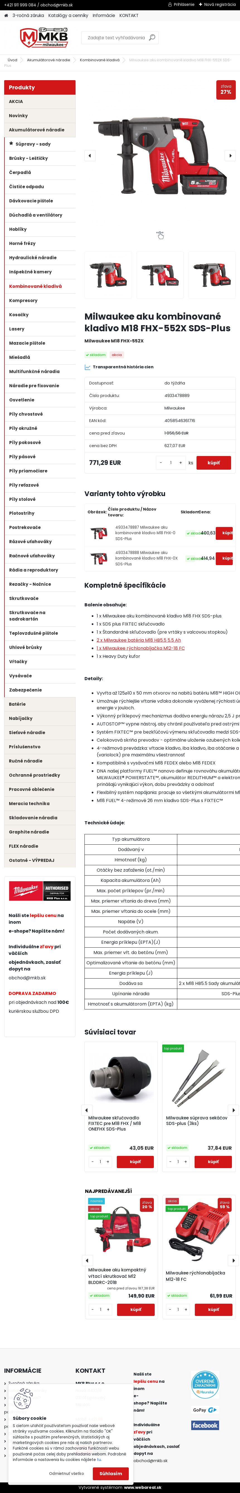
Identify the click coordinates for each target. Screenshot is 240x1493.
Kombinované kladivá (100, 60)
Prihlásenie (184, 4)
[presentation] (90, 155)
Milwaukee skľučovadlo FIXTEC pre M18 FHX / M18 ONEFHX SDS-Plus (114, 1123)
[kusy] (171, 463)
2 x (139, 640)
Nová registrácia (220, 4)
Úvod (12, 60)
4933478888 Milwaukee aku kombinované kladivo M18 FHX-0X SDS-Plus (146, 558)
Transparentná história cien (119, 367)
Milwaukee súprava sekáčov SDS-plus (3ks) (196, 1120)
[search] (152, 39)
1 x (141, 648)
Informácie (104, 15)
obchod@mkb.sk (27, 978)
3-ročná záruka (28, 15)
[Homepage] (6, 15)
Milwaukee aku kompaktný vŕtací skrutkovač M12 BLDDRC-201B (117, 1276)
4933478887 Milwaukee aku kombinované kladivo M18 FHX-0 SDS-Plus (145, 533)
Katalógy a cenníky (68, 15)
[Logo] (42, 38)
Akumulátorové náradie (48, 60)
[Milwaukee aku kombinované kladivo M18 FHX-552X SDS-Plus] (160, 155)
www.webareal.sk (142, 1487)
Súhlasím (111, 1473)
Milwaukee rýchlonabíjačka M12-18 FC (195, 1276)
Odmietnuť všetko (66, 1473)
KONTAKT (129, 15)
